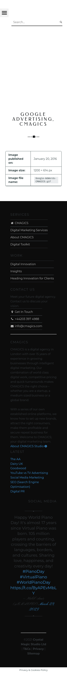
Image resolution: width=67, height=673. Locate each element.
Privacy (38, 649)
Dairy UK (16, 464)
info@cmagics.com (26, 326)
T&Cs (27, 649)
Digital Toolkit (20, 244)
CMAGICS (19, 223)
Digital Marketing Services (29, 230)
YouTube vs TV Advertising (29, 473)
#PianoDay (33, 571)
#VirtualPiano (33, 577)
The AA (15, 459)
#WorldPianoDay (33, 582)
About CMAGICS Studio (28, 446)
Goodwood (18, 468)
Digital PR (17, 491)
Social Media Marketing (27, 477)
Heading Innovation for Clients (32, 278)
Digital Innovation (23, 264)
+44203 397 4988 (24, 319)
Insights (16, 271)
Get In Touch (21, 312)
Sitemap (33, 653)
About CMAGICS (22, 237)
